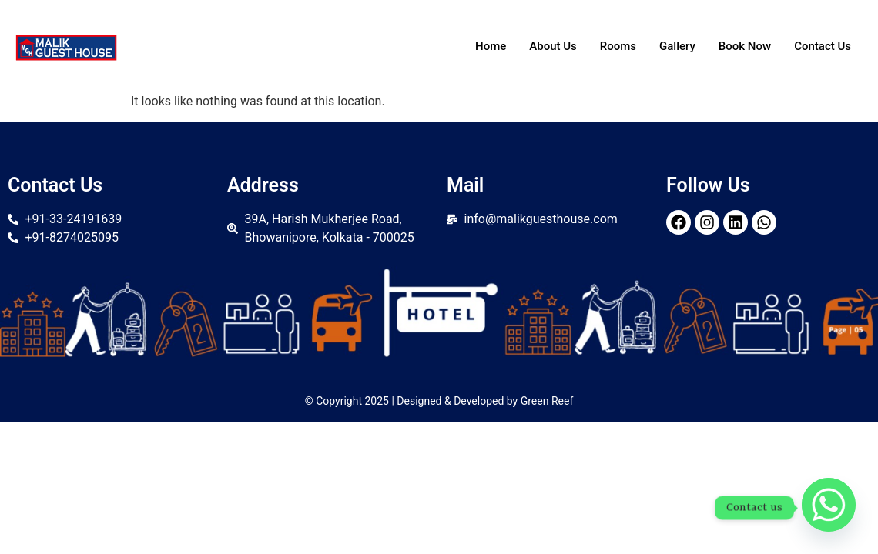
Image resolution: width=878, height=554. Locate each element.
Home (490, 46)
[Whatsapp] (829, 508)
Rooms (618, 46)
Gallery (677, 46)
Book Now (745, 46)
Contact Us (822, 46)
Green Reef (547, 401)
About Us (553, 46)
